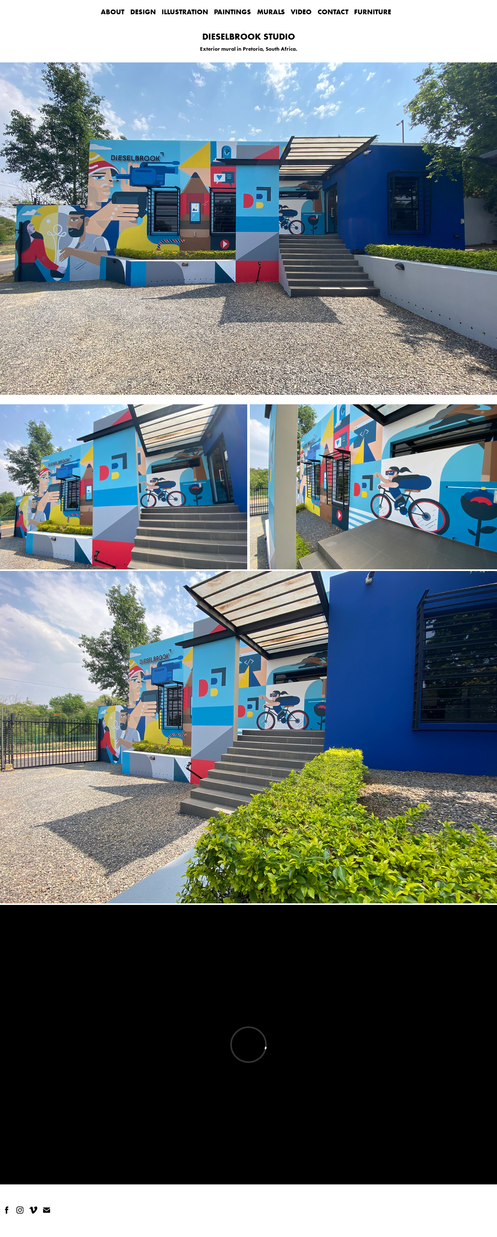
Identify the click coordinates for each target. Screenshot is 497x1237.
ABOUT (112, 11)
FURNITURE (372, 11)
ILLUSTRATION (185, 11)
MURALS (271, 11)
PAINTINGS (232, 11)
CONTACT (333, 11)
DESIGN (143, 11)
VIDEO (301, 11)
